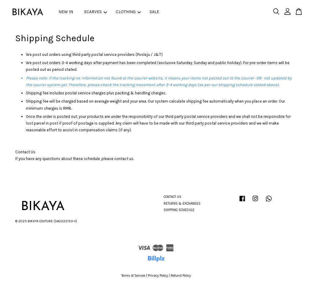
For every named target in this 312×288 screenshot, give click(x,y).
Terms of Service (133, 276)
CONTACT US (172, 197)
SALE (154, 11)
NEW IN (65, 11)
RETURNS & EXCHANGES (182, 204)
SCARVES (95, 11)
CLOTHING (128, 11)
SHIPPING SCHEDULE (179, 210)
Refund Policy (181, 276)
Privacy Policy (158, 276)
